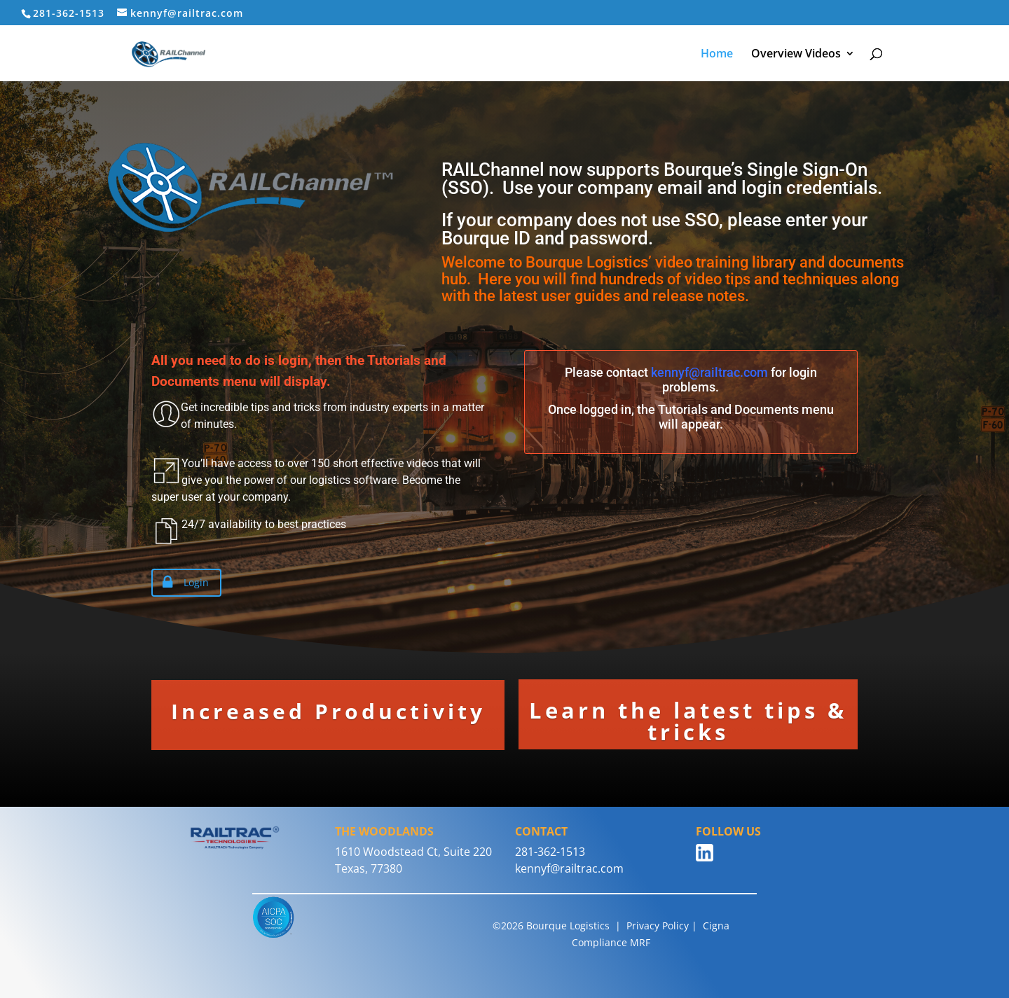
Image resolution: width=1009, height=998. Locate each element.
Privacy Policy (657, 925)
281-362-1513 (550, 851)
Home (717, 54)
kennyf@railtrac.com (709, 372)
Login (182, 582)
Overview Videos (796, 54)
